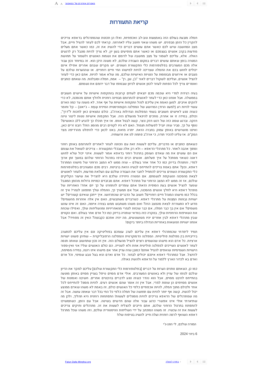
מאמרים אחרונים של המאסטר (80, 3)
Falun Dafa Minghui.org (78, 361)
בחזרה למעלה (172, 361)
